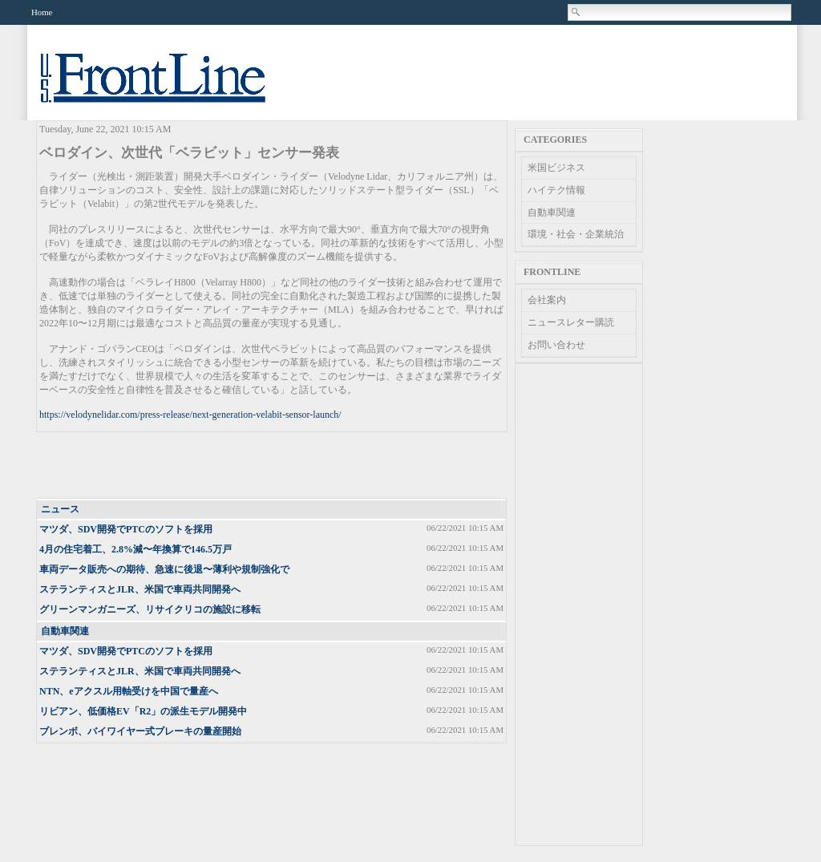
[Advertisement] (272, 466)
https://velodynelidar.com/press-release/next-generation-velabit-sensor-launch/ (190, 414)
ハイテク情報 (556, 190)
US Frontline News (169, 87)
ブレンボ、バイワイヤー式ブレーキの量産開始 (140, 731)
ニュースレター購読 (571, 322)
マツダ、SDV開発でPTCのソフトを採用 (125, 529)
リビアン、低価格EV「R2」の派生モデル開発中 (143, 711)
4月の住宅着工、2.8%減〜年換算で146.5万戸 (135, 549)
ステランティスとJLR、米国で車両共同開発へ (140, 589)
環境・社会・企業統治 (576, 234)
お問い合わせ (556, 344)
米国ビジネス (556, 167)
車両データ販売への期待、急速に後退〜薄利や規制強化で (164, 569)
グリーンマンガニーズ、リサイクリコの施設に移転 (150, 609)
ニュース (60, 509)
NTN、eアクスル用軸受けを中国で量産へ (128, 691)
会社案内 (547, 300)
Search (576, 12)
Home (41, 12)
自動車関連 (65, 631)
